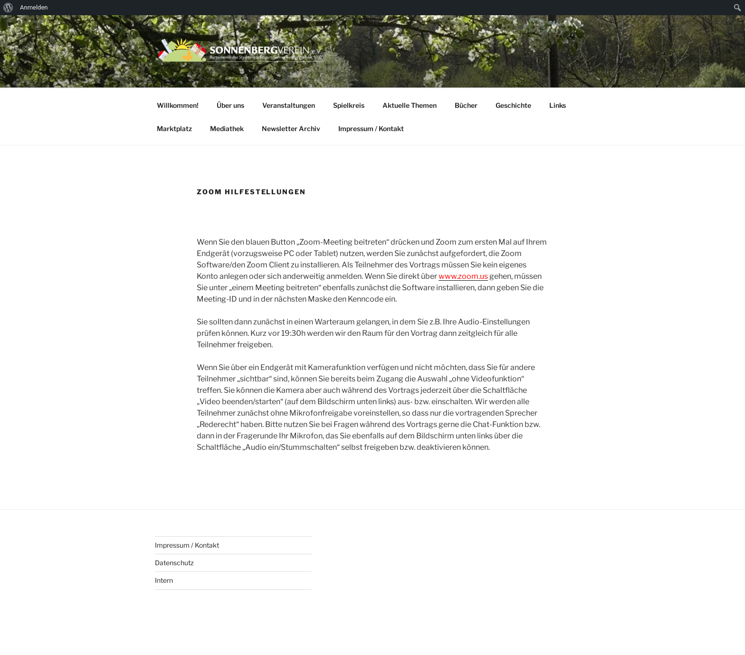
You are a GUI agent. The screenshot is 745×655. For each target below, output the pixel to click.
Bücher (466, 105)
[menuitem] (8, 7)
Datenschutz (174, 563)
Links (557, 105)
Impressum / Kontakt (371, 128)
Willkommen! (178, 105)
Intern (164, 580)
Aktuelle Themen (409, 105)
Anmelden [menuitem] (34, 7)
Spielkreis (348, 105)
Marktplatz (174, 128)
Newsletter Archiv (291, 128)
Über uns (230, 105)
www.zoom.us (463, 276)
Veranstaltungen (288, 105)
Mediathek (227, 128)
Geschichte (513, 105)
